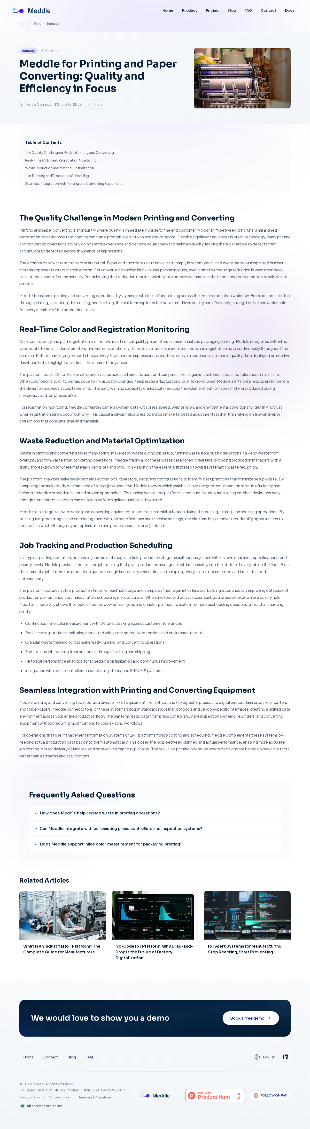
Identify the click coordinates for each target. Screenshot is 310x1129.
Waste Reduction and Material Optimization (59, 168)
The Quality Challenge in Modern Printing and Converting (69, 152)
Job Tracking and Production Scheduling (57, 175)
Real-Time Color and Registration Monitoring (61, 160)
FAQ (248, 10)
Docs (289, 10)
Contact (268, 10)
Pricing (212, 10)
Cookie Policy (59, 1097)
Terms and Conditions (95, 1097)
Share (95, 104)
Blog (231, 10)
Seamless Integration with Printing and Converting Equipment (73, 183)
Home (168, 10)
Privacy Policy (29, 1097)
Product (189, 10)
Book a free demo (250, 1022)
